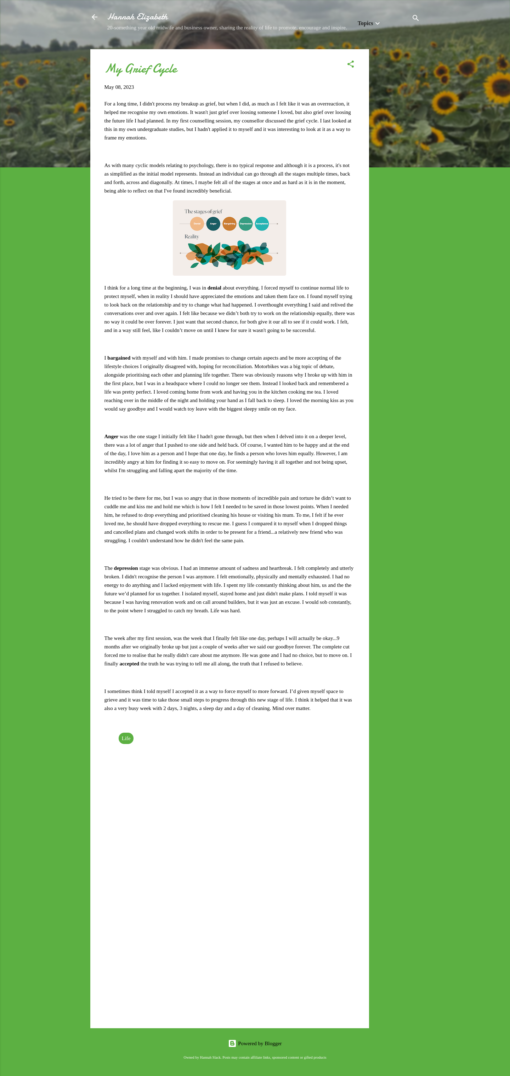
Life (126, 738)
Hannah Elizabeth (137, 17)
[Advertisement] (397, 155)
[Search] (416, 19)
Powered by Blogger (255, 1043)
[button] (350, 65)
